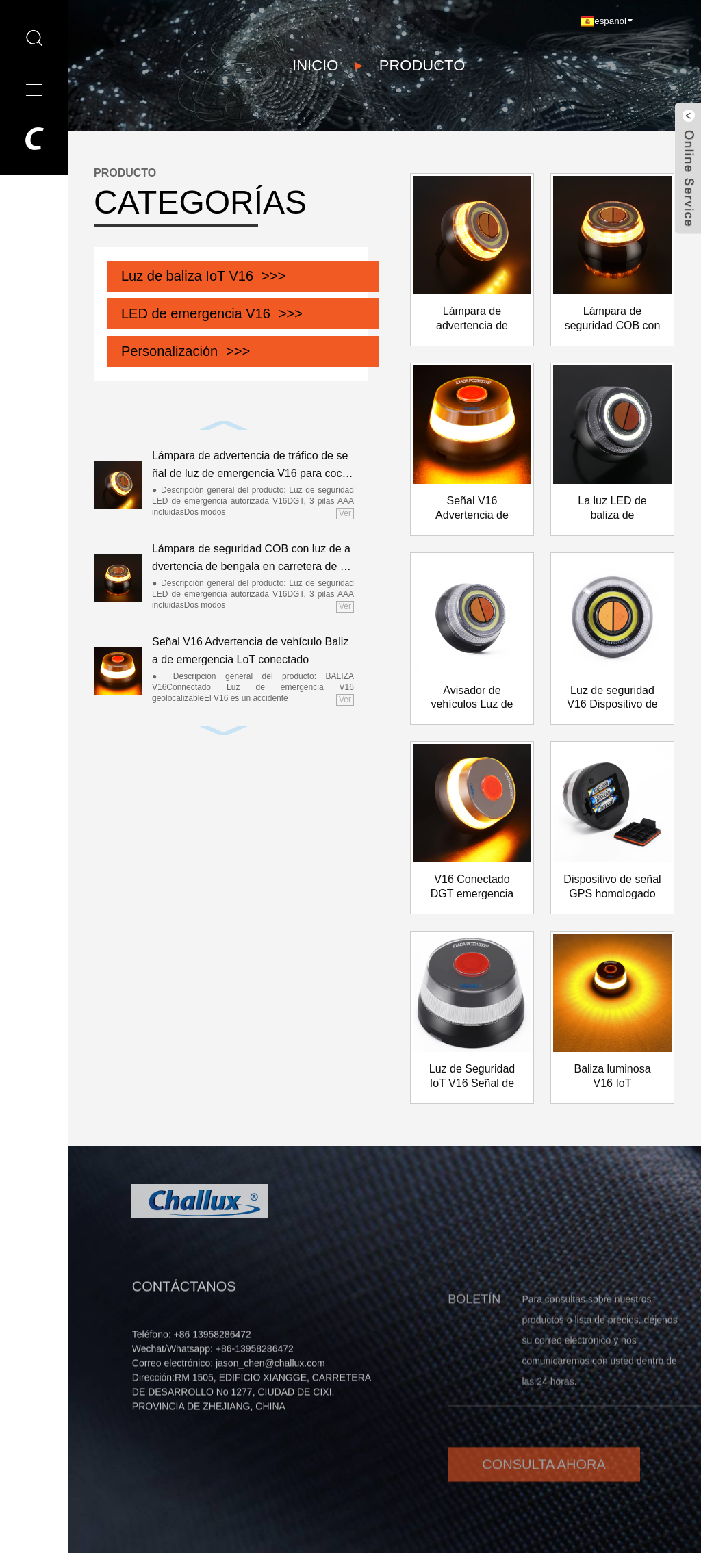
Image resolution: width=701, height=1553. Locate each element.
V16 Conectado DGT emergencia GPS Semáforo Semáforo (472, 887)
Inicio (315, 64)
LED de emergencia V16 (195, 313)
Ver (345, 513)
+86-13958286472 (255, 1379)
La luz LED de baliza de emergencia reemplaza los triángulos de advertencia (612, 509)
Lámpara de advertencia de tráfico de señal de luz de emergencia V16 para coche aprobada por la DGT (250, 466)
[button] (224, 426)
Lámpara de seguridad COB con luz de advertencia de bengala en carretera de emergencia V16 (251, 559)
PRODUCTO (422, 64)
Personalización (169, 351)
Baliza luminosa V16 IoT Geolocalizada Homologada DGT (612, 1077)
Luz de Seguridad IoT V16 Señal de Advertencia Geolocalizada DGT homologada (472, 1077)
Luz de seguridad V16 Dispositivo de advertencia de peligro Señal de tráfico (612, 698)
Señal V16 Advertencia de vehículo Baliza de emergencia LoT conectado (250, 650)
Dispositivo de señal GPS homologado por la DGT (612, 887)
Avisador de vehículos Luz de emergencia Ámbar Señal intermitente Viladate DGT (472, 698)
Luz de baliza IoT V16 (187, 275)
